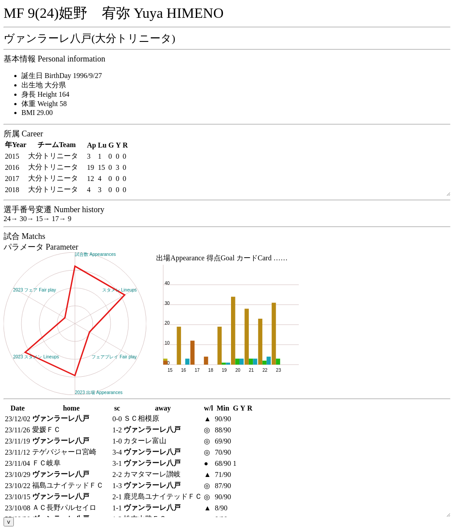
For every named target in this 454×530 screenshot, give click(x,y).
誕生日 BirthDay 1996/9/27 (61, 75)
